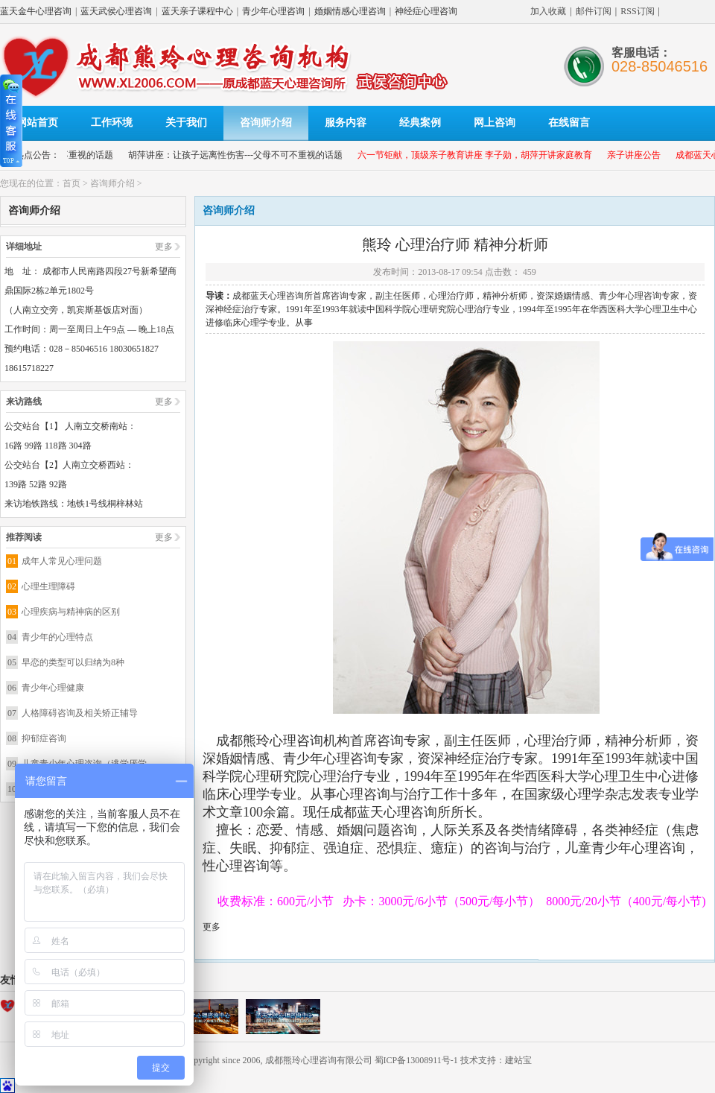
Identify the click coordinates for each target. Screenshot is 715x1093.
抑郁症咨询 (44, 738)
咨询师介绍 (266, 122)
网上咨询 (494, 122)
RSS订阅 (637, 11)
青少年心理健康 (53, 687)
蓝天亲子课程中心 (197, 11)
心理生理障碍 (48, 586)
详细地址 (24, 246)
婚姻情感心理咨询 (350, 11)
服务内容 (345, 122)
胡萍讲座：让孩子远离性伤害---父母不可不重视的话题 (242, 155)
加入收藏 (548, 11)
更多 (164, 246)
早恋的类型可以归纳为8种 (73, 662)
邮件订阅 (593, 11)
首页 (71, 183)
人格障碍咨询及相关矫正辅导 (80, 713)
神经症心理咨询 (426, 11)
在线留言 (569, 122)
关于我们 (186, 122)
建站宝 (518, 1060)
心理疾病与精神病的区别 (71, 611)
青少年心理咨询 (273, 11)
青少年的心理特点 (57, 637)
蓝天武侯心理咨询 (116, 11)
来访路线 (24, 401)
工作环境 (112, 122)
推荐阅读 (24, 537)
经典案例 (420, 122)
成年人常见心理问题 (62, 561)
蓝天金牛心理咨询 (36, 11)
